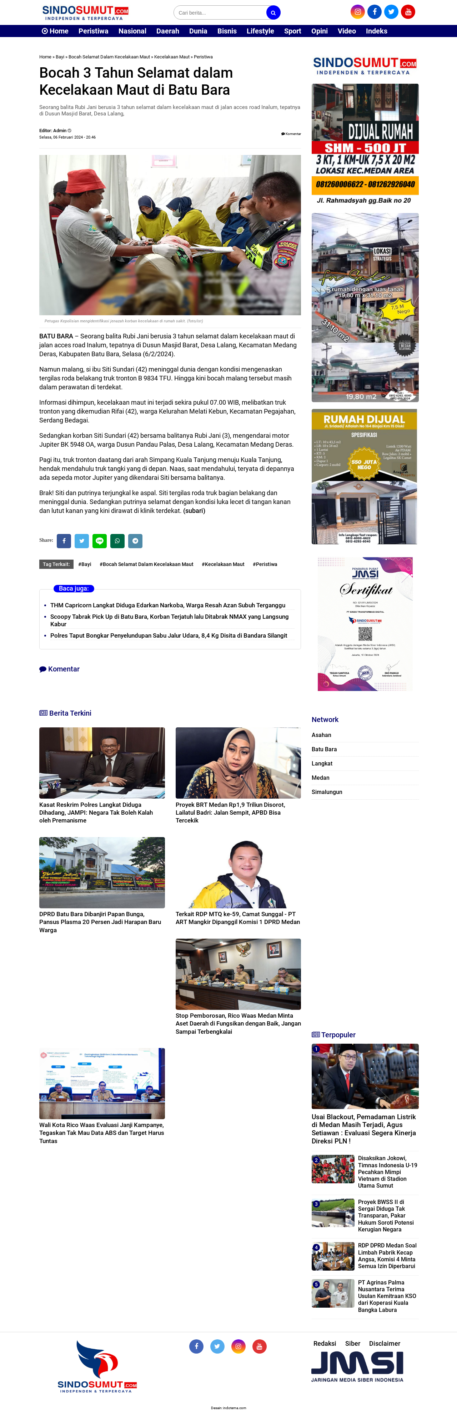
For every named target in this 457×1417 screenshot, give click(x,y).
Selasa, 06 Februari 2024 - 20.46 (67, 137)
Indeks (376, 31)
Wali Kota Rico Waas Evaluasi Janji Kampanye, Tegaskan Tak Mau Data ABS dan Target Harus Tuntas (101, 1132)
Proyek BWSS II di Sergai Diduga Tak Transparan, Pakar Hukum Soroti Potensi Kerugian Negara (386, 1216)
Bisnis (227, 31)
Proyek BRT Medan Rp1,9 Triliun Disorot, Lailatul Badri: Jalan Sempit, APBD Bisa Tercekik (230, 812)
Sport (292, 31)
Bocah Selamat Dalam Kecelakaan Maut (109, 56)
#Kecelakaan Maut (223, 564)
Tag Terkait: (56, 564)
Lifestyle (260, 31)
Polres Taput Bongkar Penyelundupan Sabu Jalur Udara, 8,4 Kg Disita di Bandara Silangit (168, 635)
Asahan (321, 735)
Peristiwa (94, 31)
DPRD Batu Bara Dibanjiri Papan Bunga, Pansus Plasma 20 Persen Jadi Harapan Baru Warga (100, 921)
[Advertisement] (365, 912)
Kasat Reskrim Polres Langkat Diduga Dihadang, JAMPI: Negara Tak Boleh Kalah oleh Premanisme (96, 812)
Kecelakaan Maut (172, 56)
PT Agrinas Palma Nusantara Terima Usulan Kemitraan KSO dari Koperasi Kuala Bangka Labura (387, 1296)
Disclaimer (384, 1343)
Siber (352, 1343)
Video (347, 31)
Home (55, 31)
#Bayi (84, 564)
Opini (319, 31)
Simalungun (327, 792)
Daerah (167, 31)
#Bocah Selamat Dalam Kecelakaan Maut (147, 564)
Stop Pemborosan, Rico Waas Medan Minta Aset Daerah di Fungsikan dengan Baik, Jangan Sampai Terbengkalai (238, 1023)
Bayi (60, 56)
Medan (321, 777)
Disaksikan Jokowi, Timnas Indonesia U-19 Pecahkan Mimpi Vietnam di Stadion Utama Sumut (387, 1172)
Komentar (291, 134)
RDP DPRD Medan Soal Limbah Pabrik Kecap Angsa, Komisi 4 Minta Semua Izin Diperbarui (387, 1256)
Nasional (132, 31)
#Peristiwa (265, 564)
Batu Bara (324, 749)
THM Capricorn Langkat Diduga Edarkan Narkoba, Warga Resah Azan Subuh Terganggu (167, 605)
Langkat (322, 763)
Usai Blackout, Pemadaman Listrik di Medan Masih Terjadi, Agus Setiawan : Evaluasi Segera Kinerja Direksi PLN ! (364, 1129)
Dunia (198, 31)
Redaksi (324, 1343)
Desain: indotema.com (228, 1408)
